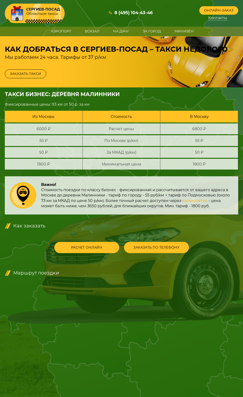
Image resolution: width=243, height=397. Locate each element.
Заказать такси (25, 74)
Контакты (217, 18)
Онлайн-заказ (218, 10)
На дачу (121, 31)
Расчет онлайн (86, 247)
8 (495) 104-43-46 (133, 12)
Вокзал (92, 31)
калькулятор (194, 200)
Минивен (184, 31)
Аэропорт (61, 31)
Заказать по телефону (156, 247)
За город (152, 31)
